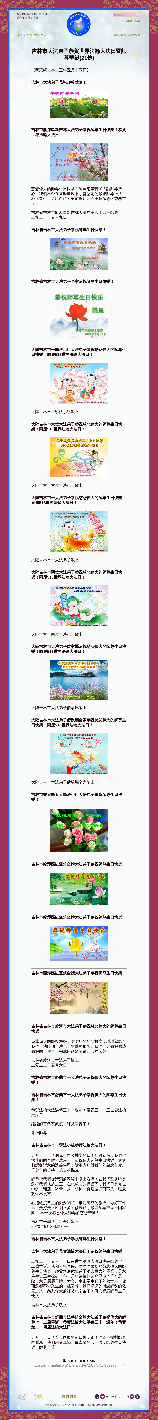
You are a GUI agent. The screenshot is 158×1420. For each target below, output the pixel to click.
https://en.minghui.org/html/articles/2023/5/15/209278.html (78, 1365)
